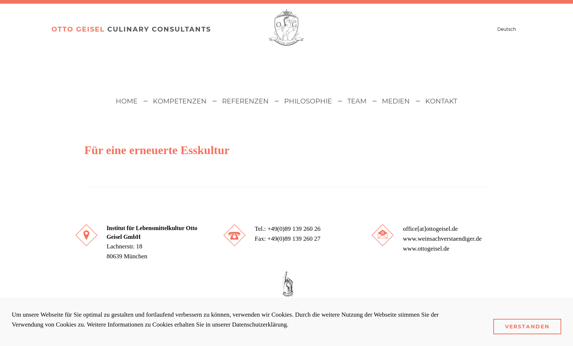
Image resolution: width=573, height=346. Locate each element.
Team (356, 101)
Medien (396, 101)
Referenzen (245, 101)
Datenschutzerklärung (259, 324)
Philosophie (308, 101)
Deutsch (506, 29)
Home (126, 101)
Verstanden (527, 326)
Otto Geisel (78, 29)
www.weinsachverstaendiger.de (442, 238)
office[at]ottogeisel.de (430, 228)
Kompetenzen (180, 101)
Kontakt (441, 101)
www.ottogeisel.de (426, 248)
